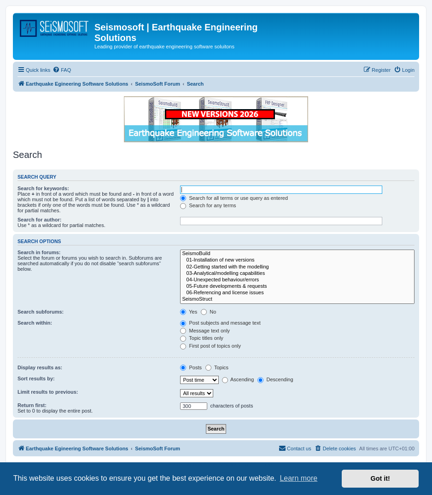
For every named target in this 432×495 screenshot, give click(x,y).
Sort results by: (36, 378)
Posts (191, 367)
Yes (188, 311)
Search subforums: (41, 311)
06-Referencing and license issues (297, 293)
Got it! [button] (380, 478)
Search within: (35, 323)
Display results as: (40, 367)
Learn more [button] (298, 478)
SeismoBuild (297, 253)
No (208, 311)
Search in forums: (39, 252)
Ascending (238, 379)
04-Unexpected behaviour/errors (297, 280)
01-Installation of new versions (297, 260)
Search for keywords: (43, 188)
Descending (275, 379)
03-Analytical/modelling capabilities (297, 273)
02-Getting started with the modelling (297, 267)
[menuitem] (62, 70)
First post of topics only (210, 346)
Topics (216, 367)
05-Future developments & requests (297, 286)
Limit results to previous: (48, 392)
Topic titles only (201, 338)
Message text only (205, 330)
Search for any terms (208, 205)
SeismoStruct (297, 299)
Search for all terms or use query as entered (234, 198)
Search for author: (39, 219)
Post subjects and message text (220, 323)
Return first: (32, 405)
